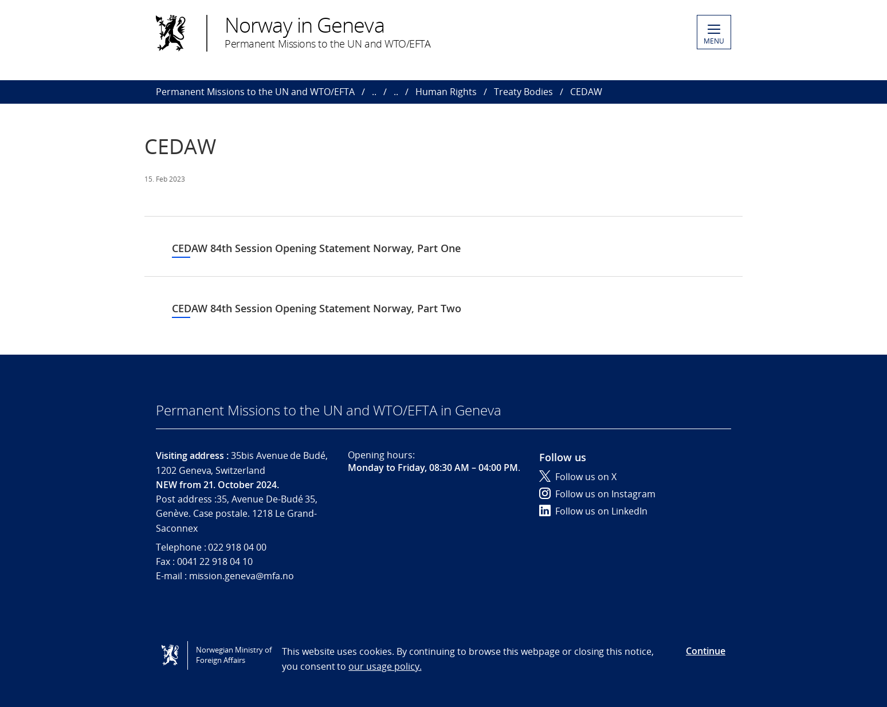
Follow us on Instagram (597, 494)
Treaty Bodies (523, 91)
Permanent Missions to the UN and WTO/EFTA (255, 91)
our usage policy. (384, 666)
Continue (705, 651)
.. (374, 91)
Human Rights (446, 91)
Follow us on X (578, 476)
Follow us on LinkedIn (593, 511)
